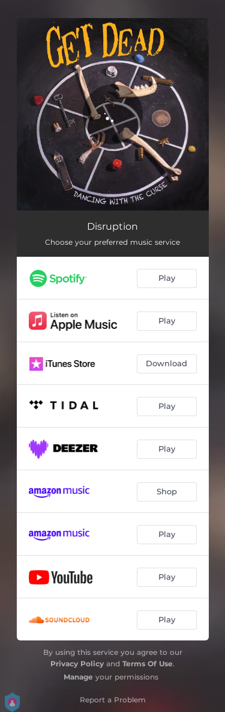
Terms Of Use (147, 663)
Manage (78, 676)
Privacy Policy (77, 663)
